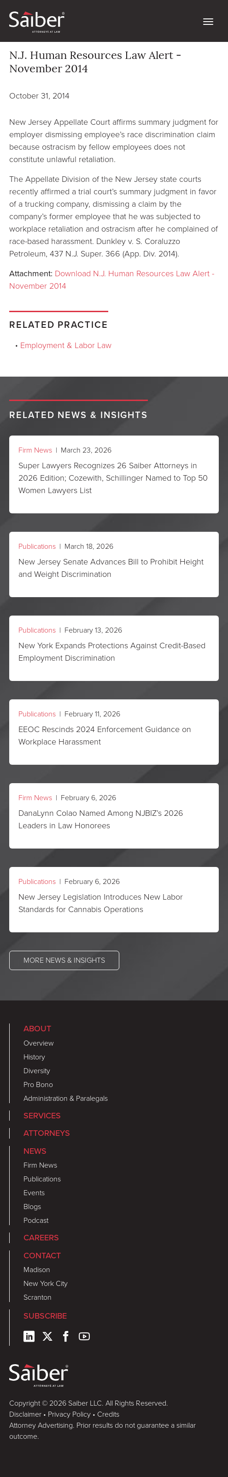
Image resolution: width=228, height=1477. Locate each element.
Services (42, 1115)
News (35, 1151)
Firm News (35, 450)
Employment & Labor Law (65, 345)
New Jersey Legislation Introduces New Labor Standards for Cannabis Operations (100, 903)
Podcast (35, 1220)
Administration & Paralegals (65, 1098)
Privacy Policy (69, 1414)
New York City (45, 1283)
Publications (37, 546)
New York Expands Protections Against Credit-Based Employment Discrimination (111, 652)
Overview (38, 1043)
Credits (108, 1414)
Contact (42, 1255)
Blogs (32, 1206)
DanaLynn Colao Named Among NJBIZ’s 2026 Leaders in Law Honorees (100, 819)
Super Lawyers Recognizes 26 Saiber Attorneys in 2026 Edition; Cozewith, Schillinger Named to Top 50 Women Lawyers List (113, 477)
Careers (41, 1237)
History (34, 1057)
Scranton (37, 1297)
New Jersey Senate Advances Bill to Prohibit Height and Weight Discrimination (111, 568)
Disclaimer (25, 1414)
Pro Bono (38, 1084)
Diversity (36, 1070)
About (37, 1028)
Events (34, 1192)
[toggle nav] (208, 21)
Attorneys (46, 1133)
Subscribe (45, 1315)
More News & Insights (64, 960)
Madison (36, 1269)
